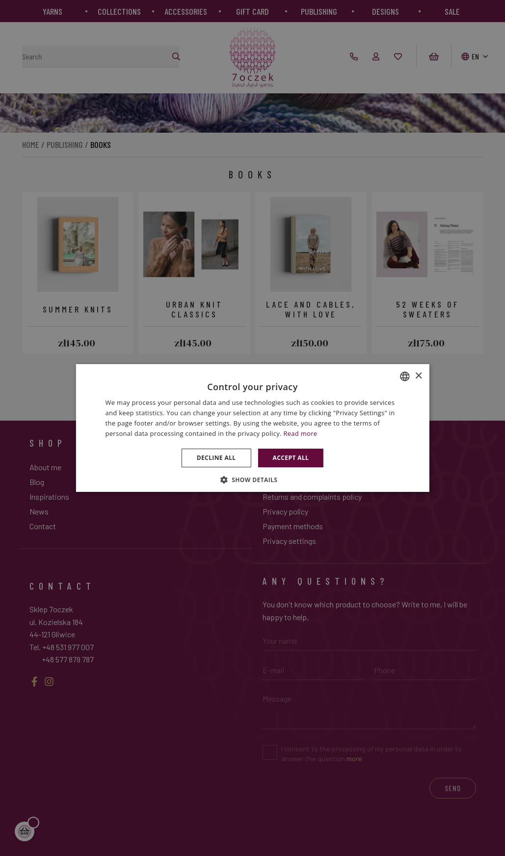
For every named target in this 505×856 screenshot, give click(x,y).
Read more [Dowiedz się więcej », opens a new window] (300, 433)
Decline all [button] (216, 458)
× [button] (418, 376)
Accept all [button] (291, 458)
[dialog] (252, 428)
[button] (253, 480)
